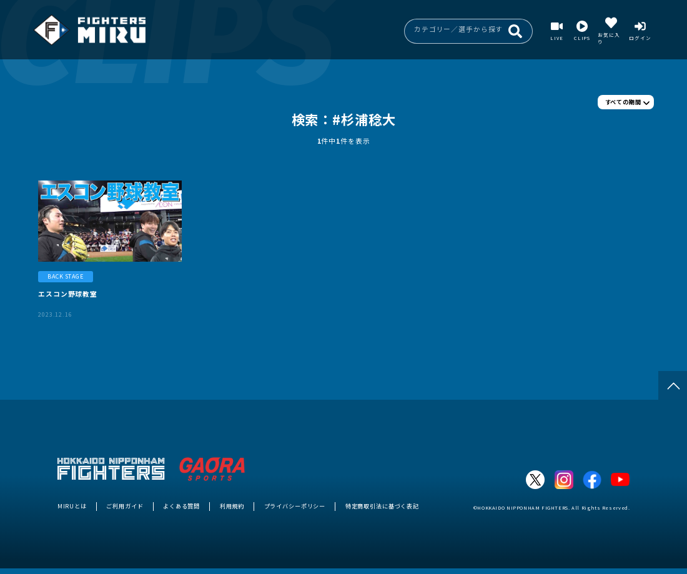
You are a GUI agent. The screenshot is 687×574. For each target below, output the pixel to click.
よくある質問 (181, 506)
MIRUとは (72, 506)
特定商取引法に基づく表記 (382, 506)
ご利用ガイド (124, 506)
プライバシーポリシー (295, 506)
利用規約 (232, 506)
